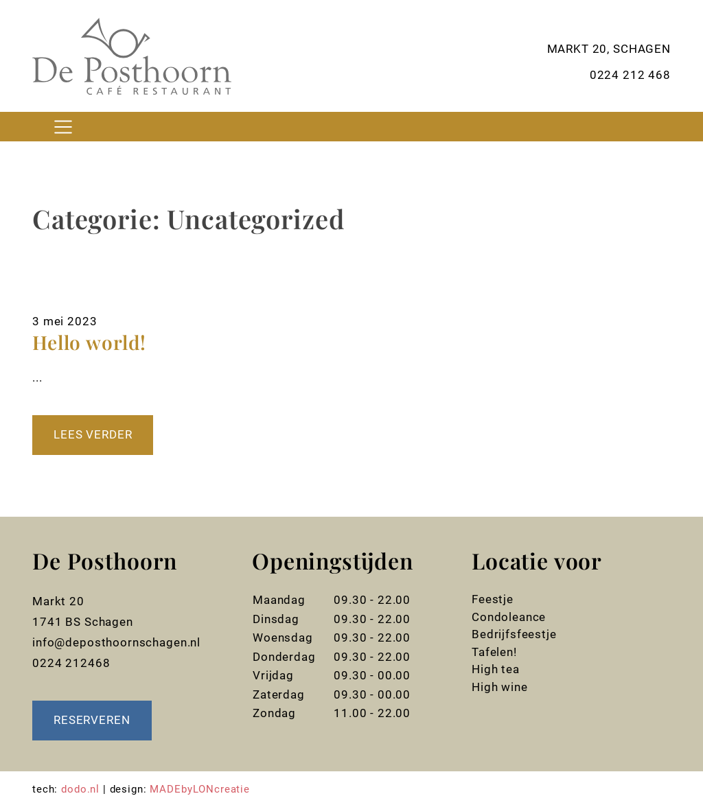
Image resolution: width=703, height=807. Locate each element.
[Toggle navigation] (63, 126)
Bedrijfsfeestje (514, 634)
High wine (500, 687)
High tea (496, 669)
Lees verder (93, 434)
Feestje (493, 599)
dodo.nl (80, 789)
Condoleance (509, 617)
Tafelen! (494, 652)
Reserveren (92, 720)
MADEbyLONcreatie (200, 789)
